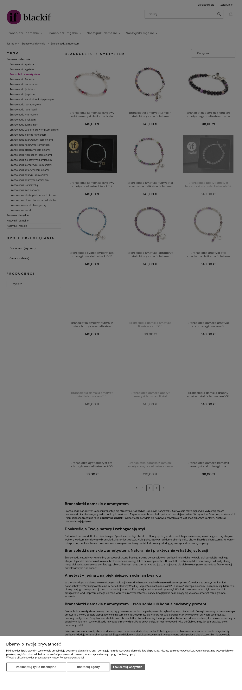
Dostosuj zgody (88, 667)
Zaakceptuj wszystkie (127, 667)
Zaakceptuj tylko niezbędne (36, 667)
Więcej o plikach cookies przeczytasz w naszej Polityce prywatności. (45, 657)
